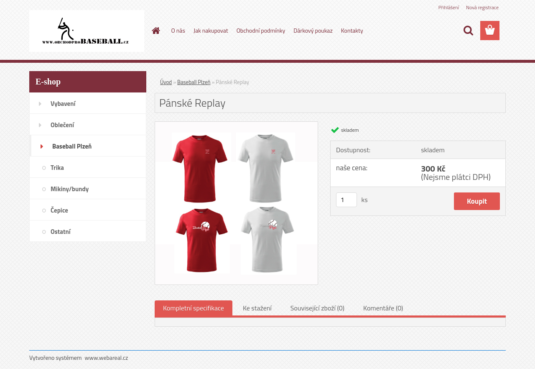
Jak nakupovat (211, 30)
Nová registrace (482, 7)
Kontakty (352, 30)
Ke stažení (257, 308)
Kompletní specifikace (193, 308)
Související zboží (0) (317, 308)
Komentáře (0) (383, 308)
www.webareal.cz (106, 357)
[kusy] (346, 199)
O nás (178, 30)
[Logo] (86, 31)
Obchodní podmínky (261, 30)
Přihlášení (448, 7)
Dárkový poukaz (313, 30)
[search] (468, 30)
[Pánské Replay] (236, 125)
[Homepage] (155, 30)
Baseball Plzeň (193, 82)
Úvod (166, 82)
